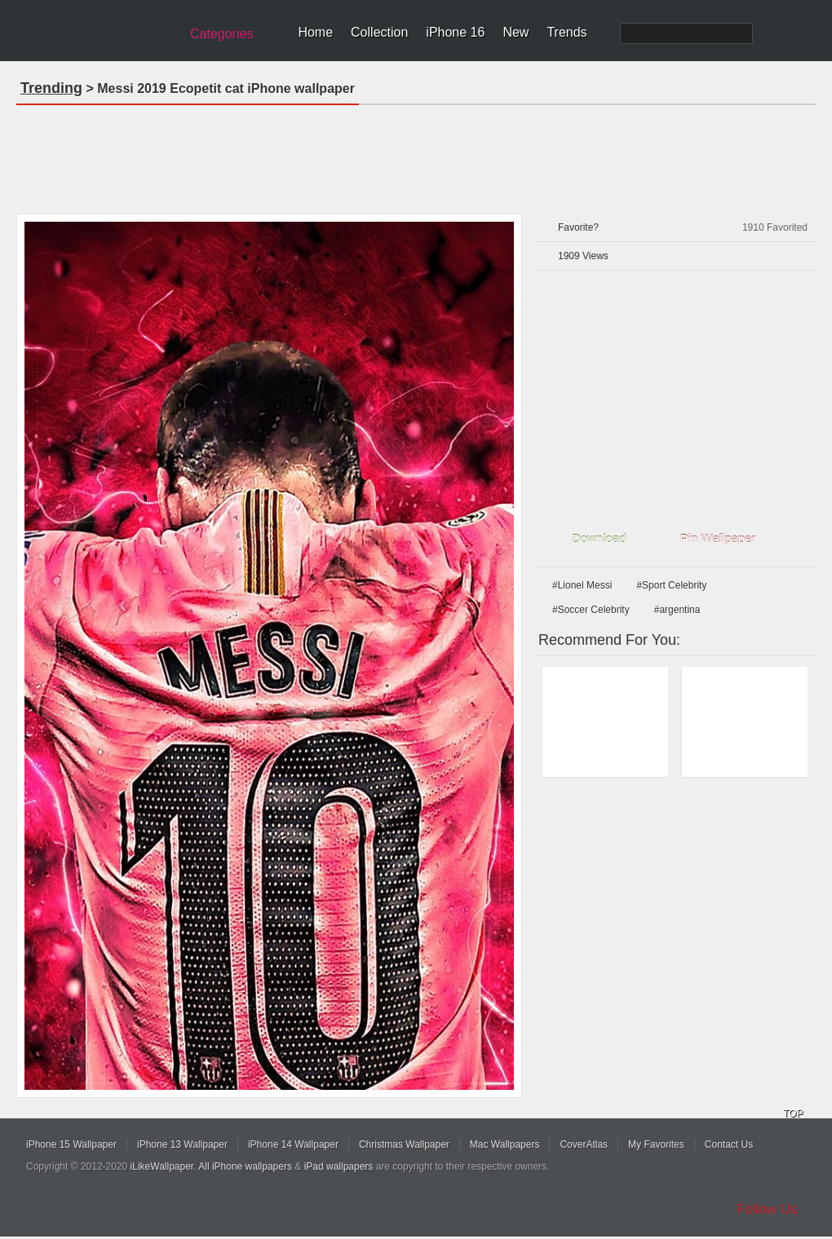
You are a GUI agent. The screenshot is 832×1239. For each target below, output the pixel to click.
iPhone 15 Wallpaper (71, 1144)
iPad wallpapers (339, 1166)
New (515, 32)
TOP (793, 1113)
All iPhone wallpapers (245, 1166)
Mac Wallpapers (505, 1144)
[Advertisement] (416, 154)
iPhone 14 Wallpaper (293, 1144)
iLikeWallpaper (162, 1166)
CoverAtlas (584, 1144)
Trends (566, 32)
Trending (51, 88)
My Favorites (656, 1144)
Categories (221, 34)
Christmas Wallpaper (404, 1144)
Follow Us (767, 1209)
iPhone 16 (455, 32)
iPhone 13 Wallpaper (182, 1144)
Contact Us (729, 1144)
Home (315, 32)
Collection (379, 32)
